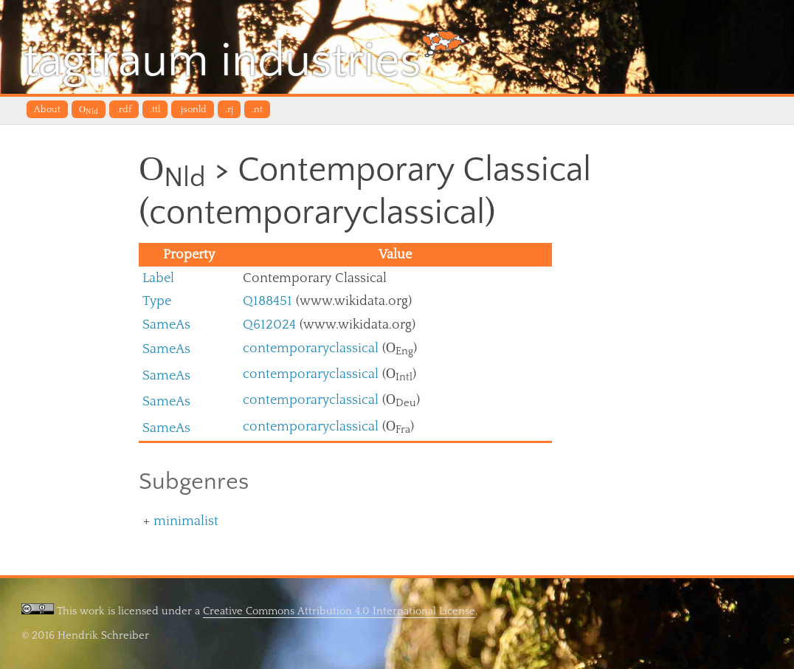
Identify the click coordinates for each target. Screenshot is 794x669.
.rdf (124, 109)
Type (156, 301)
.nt (257, 109)
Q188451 (267, 301)
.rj (229, 109)
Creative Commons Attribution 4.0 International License (339, 611)
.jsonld (193, 109)
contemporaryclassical (311, 348)
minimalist (185, 521)
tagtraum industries (245, 59)
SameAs (166, 324)
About (47, 109)
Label (158, 278)
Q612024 (269, 324)
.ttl (155, 109)
